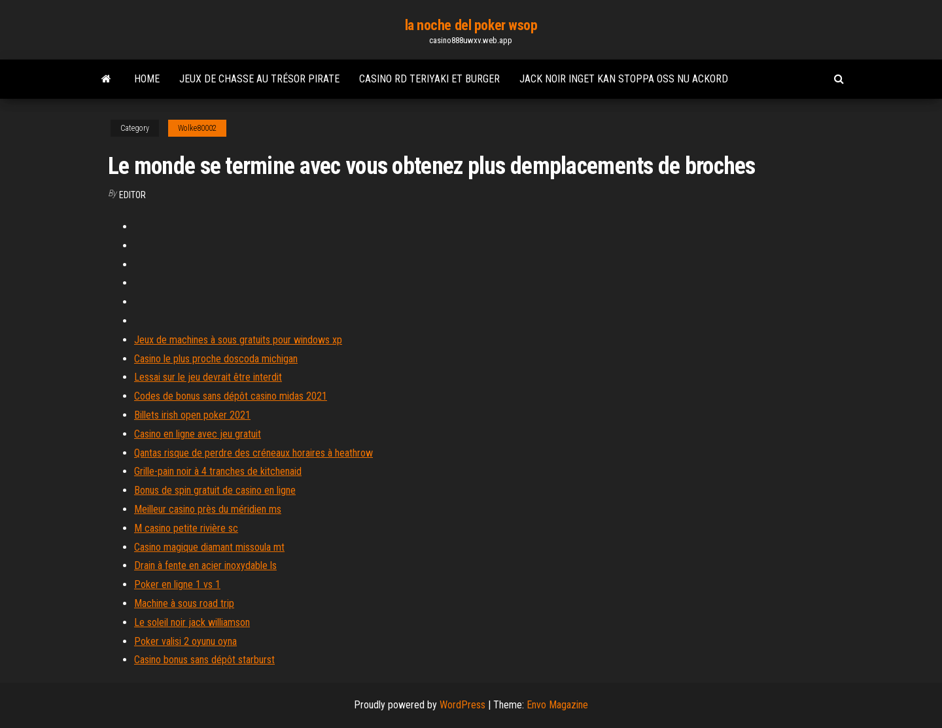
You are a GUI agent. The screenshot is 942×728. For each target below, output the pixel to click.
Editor (132, 195)
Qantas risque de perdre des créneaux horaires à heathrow (253, 453)
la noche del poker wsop (471, 25)
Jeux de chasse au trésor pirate (259, 79)
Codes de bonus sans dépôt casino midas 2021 (230, 396)
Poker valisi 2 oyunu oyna (185, 641)
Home (147, 79)
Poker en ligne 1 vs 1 (177, 584)
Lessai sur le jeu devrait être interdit (208, 377)
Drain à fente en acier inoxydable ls (205, 565)
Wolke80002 (197, 128)
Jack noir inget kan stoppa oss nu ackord (623, 79)
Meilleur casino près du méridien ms (207, 509)
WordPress (462, 705)
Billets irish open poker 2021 (192, 415)
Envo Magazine (557, 705)
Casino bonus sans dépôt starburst (204, 659)
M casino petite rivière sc (186, 528)
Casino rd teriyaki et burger (429, 79)
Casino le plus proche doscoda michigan (216, 359)
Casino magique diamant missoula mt (209, 547)
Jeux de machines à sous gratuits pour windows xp (238, 340)
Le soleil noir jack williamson (192, 622)
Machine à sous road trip (184, 603)
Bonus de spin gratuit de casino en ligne (215, 490)
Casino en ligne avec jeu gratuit (197, 434)
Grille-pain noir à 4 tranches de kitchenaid (218, 471)
